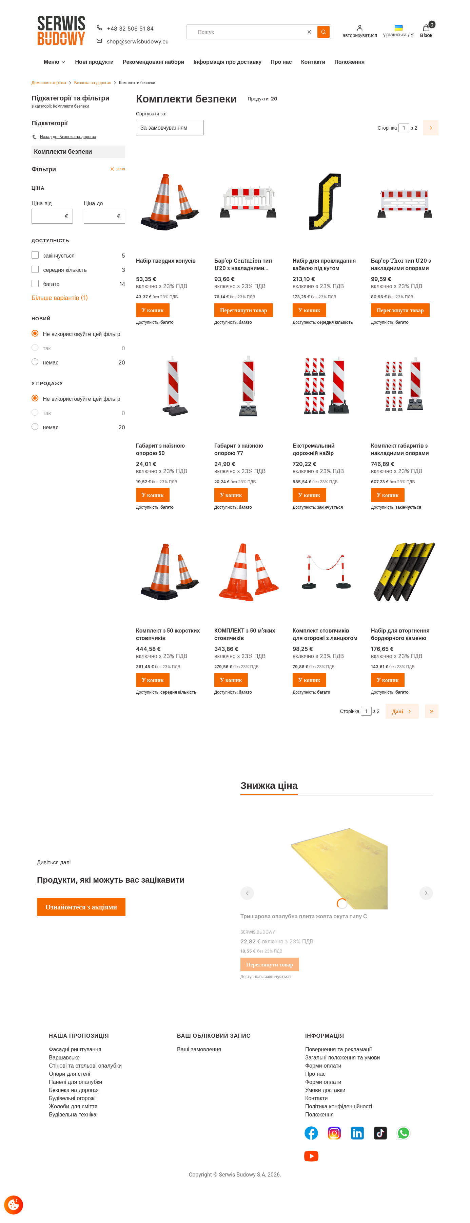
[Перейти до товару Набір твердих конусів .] (169, 202)
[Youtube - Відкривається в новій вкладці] (311, 1156)
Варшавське (64, 1057)
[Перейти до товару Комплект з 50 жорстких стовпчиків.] (169, 572)
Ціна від (42, 203)
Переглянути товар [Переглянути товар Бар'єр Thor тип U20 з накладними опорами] (400, 310)
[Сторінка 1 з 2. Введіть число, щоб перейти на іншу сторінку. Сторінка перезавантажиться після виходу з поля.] (403, 128)
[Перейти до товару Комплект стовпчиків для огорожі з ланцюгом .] (326, 572)
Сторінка (387, 128)
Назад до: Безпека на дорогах (64, 136)
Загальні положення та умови (342, 1057)
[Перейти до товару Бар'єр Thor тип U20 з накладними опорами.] (404, 202)
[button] (323, 32)
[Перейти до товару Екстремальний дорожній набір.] (326, 387)
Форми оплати (323, 1065)
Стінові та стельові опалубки (85, 1065)
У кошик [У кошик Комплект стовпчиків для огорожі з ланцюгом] (309, 680)
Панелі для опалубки (75, 1081)
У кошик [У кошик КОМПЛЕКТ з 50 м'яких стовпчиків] (231, 680)
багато (51, 284)
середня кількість (65, 269)
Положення (319, 1114)
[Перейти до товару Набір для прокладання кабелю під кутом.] (326, 202)
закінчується (59, 255)
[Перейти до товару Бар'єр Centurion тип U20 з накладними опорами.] (248, 202)
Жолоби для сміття (73, 1106)
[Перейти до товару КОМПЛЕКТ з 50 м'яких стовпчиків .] (248, 572)
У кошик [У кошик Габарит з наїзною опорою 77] (231, 495)
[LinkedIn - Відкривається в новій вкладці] (357, 1133)
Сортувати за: (151, 113)
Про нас (315, 1073)
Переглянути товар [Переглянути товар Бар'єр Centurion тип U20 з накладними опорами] (243, 310)
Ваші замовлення (199, 1049)
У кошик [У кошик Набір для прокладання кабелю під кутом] (309, 310)
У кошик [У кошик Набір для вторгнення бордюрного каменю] (388, 680)
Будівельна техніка (72, 1114)
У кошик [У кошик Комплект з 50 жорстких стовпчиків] (153, 680)
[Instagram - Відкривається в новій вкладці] (334, 1133)
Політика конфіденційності (338, 1106)
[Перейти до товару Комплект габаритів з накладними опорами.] (404, 387)
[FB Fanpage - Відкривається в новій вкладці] (311, 1133)
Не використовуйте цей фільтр (81, 334)
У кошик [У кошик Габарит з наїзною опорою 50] (153, 495)
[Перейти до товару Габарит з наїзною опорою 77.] (248, 387)
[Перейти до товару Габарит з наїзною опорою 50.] (169, 387)
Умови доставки (325, 1090)
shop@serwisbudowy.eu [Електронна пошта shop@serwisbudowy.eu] (138, 41)
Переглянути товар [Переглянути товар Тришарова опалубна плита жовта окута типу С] (269, 964)
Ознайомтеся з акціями (81, 907)
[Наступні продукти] (402, 711)
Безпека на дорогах (92, 82)
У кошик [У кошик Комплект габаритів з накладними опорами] (388, 495)
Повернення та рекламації (338, 1049)
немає (51, 362)
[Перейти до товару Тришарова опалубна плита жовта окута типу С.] (336, 858)
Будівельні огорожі (72, 1098)
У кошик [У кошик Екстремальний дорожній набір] (309, 495)
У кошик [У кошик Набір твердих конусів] (153, 310)
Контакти (316, 1098)
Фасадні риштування (75, 1049)
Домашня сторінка (49, 82)
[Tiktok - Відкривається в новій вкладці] (380, 1133)
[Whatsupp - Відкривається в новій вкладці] (403, 1133)
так (47, 348)
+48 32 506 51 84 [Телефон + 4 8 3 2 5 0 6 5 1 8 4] (130, 28)
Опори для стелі (69, 1073)
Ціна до (93, 203)
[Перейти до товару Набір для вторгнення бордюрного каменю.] (404, 572)
